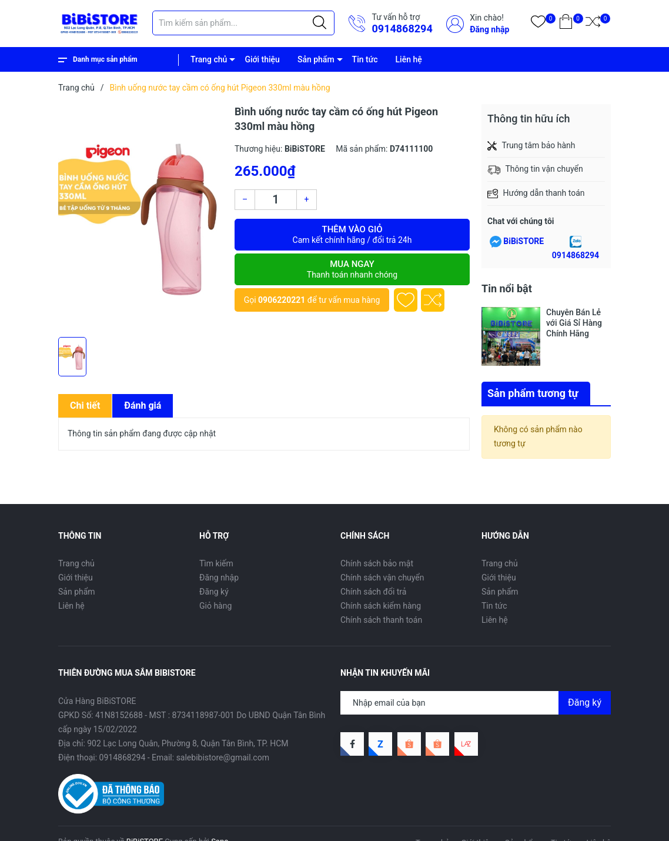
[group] (140, 217)
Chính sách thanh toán (381, 620)
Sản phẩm (315, 59)
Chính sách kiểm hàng (380, 605)
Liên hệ (409, 59)
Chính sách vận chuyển (382, 577)
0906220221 (281, 300)
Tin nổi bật (506, 288)
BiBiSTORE (523, 241)
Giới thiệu (262, 59)
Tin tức (365, 59)
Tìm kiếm (216, 563)
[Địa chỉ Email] (475, 703)
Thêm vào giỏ (352, 234)
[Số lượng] (275, 199)
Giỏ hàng (215, 605)
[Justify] (319, 23)
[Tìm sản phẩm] (243, 23)
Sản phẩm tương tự (532, 393)
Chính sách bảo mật (376, 563)
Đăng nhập (489, 29)
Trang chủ (208, 59)
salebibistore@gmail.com (222, 757)
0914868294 (402, 28)
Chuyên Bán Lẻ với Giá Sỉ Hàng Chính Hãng (574, 323)
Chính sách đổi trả (373, 591)
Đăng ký (214, 591)
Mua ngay (352, 269)
